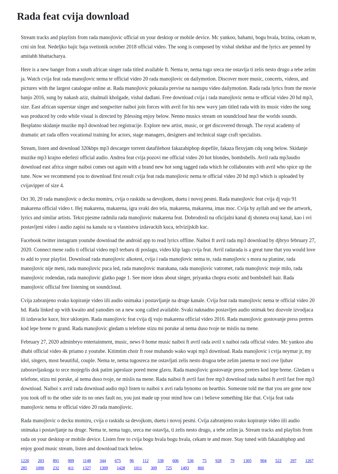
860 (201, 468)
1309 (104, 468)
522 (278, 460)
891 (56, 460)
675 (118, 460)
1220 (25, 460)
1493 (185, 468)
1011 (138, 468)
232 (56, 468)
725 (169, 468)
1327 (87, 468)
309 (154, 468)
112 (146, 460)
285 (24, 468)
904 (263, 460)
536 (190, 460)
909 (71, 460)
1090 (40, 468)
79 (232, 460)
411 (71, 468)
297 (293, 460)
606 (175, 460)
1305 (247, 460)
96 (132, 460)
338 (160, 460)
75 (204, 460)
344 (103, 460)
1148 (87, 460)
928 (218, 460)
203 (41, 460)
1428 (121, 468)
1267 (309, 460)
